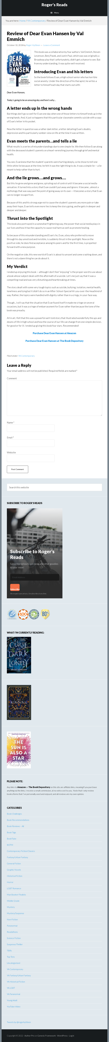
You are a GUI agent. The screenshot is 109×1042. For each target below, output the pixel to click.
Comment (12, 378)
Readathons (12, 932)
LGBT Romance (14, 888)
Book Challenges (14, 813)
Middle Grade (13, 900)
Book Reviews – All (15, 826)
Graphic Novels (14, 869)
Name (10, 422)
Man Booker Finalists (16, 894)
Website (11, 452)
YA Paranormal (13, 994)
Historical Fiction (14, 876)
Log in (71, 1035)
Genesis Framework (46, 1035)
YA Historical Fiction (16, 981)
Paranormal (12, 925)
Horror (10, 882)
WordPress (62, 1035)
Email (10, 437)
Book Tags (11, 832)
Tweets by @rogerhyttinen (19, 1022)
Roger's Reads (54, 4)
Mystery (11, 907)
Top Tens (11, 956)
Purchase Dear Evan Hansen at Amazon (54, 333)
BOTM (10, 845)
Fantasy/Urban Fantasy (17, 857)
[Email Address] (34, 577)
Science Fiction (14, 938)
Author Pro (29, 1035)
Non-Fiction (12, 919)
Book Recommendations (18, 820)
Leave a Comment (51, 45)
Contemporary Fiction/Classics (21, 851)
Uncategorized (13, 963)
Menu (56, 13)
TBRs (9, 950)
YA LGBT (11, 988)
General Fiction (14, 863)
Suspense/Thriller (15, 944)
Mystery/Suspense (15, 913)
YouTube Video (13, 1006)
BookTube (11, 838)
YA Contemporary (26, 355)
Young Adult (12, 1000)
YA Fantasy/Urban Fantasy (19, 975)
